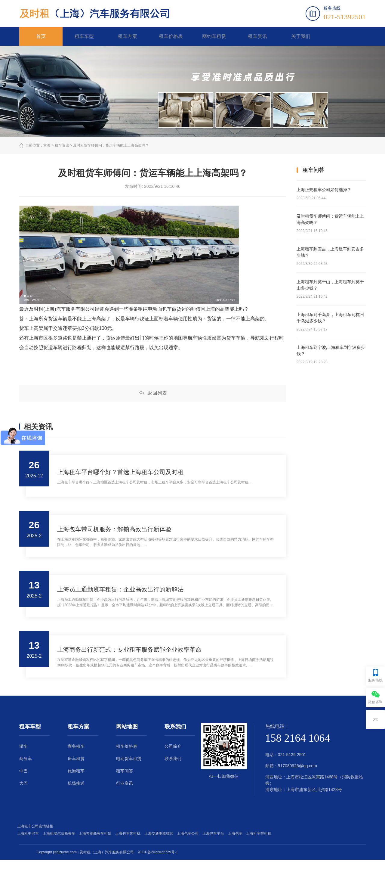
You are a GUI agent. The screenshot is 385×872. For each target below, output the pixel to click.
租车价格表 (171, 36)
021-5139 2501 (292, 767)
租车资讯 (257, 36)
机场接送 (76, 795)
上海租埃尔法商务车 (60, 846)
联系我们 (173, 770)
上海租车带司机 (259, 846)
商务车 (25, 770)
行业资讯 (124, 795)
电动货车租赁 (128, 770)
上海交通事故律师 (159, 846)
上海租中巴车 (29, 846)
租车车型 (84, 36)
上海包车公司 (189, 846)
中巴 (23, 783)
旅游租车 (76, 783)
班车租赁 (76, 770)
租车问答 (124, 783)
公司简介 (173, 758)
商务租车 (76, 758)
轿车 (23, 758)
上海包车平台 (214, 846)
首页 (41, 36)
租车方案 (127, 36)
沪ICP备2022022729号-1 (158, 864)
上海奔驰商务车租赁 (96, 846)
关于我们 (300, 36)
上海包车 (236, 846)
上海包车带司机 (129, 846)
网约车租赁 (214, 36)
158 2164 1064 (297, 750)
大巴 (23, 795)
